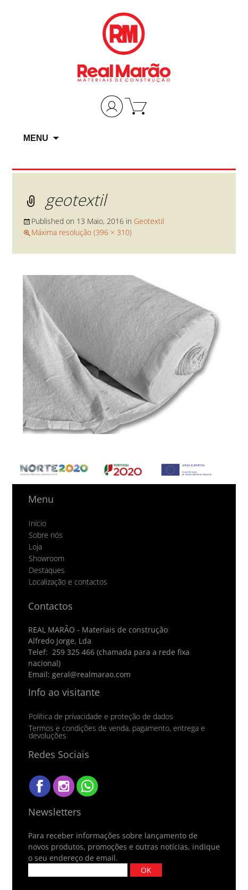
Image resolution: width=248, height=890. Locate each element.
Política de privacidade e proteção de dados (101, 716)
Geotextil (149, 221)
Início (37, 523)
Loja (35, 547)
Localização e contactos (68, 582)
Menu (35, 138)
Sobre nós (46, 535)
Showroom (46, 558)
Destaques (47, 570)
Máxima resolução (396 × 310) (81, 232)
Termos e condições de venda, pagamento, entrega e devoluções (117, 732)
